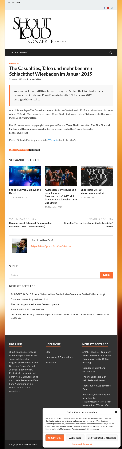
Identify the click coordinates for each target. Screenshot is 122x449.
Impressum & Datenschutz (82, 444)
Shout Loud (31, 444)
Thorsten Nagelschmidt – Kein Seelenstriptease (35, 304)
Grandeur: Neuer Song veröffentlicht (29, 299)
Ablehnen (75, 438)
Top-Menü (16, 2)
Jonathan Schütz (34, 79)
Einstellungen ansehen (102, 438)
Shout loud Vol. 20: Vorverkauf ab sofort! (93, 191)
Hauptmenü (21, 52)
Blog (48, 351)
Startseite (51, 362)
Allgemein (14, 63)
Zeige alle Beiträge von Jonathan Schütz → (51, 246)
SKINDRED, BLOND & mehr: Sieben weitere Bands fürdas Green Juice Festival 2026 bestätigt (58, 294)
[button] (116, 411)
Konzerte (34, 150)
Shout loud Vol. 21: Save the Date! (28, 309)
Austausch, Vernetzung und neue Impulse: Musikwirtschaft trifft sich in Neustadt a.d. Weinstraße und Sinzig (61, 196)
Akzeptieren (55, 438)
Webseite (53, 140)
